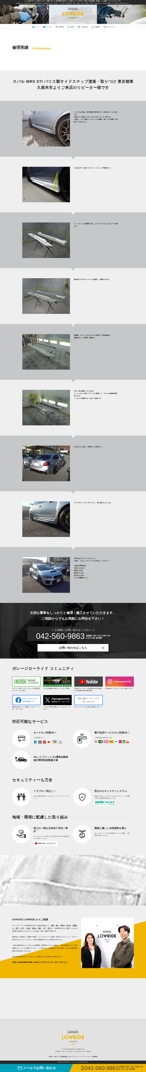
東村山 (34, 928)
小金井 (28, 928)
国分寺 (62, 926)
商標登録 (94, 1057)
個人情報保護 (63, 1057)
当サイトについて (73, 1057)
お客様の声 (83, 27)
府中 (49, 928)
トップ (36, 27)
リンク (81, 1057)
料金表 (71, 27)
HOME (50, 1057)
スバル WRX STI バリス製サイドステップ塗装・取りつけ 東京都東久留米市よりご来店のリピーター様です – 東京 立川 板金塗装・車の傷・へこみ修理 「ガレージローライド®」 (73, 1)
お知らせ (56, 1057)
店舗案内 (96, 27)
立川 (39, 926)
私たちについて (109, 27)
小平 (44, 928)
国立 (57, 926)
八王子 (22, 928)
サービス (47, 27)
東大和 (69, 926)
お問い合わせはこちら (73, 647)
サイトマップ (87, 1057)
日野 (16, 928)
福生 (39, 928)
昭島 (52, 926)
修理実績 (60, 27)
